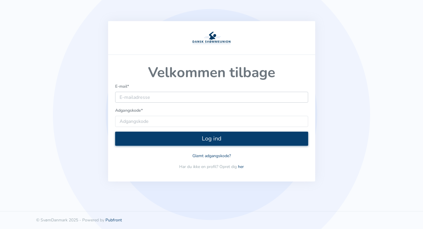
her (241, 166)
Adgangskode (129, 110)
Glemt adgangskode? (211, 156)
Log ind (211, 139)
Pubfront (113, 220)
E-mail (122, 86)
